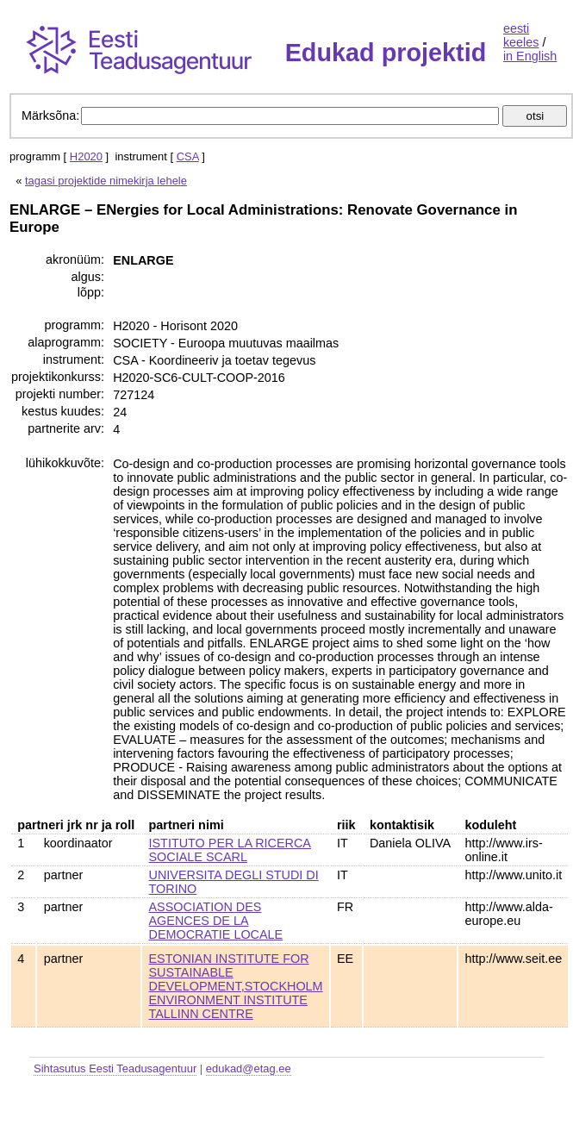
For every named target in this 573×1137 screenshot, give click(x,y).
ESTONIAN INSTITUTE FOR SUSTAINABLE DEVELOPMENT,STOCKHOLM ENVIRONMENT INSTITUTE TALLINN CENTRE (236, 986)
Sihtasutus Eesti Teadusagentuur (115, 1068)
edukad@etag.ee (248, 1068)
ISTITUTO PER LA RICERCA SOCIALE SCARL (230, 850)
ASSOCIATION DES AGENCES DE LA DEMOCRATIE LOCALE (216, 920)
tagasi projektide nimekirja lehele (106, 180)
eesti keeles (521, 35)
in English (530, 56)
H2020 (86, 156)
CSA (188, 156)
